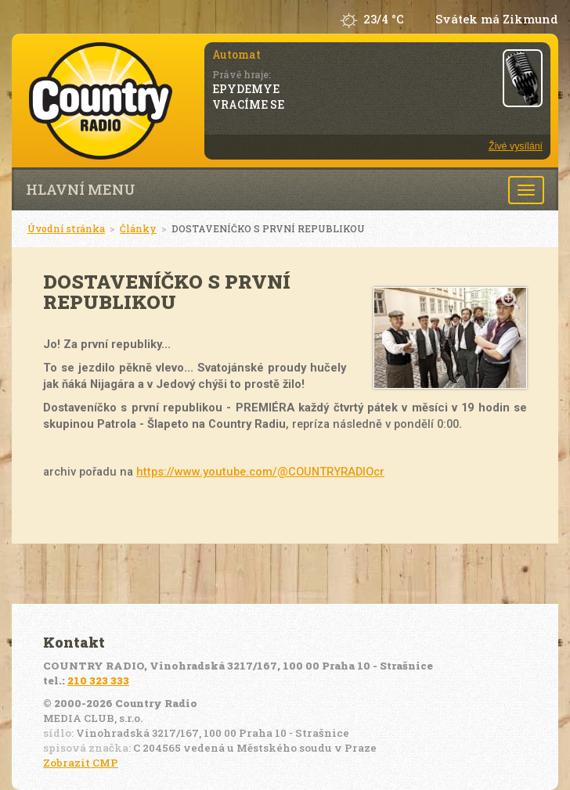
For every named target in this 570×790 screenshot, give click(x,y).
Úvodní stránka (66, 228)
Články (138, 228)
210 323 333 (98, 680)
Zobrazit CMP (80, 763)
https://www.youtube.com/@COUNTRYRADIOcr (260, 472)
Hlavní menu (80, 189)
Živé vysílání (516, 146)
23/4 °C (383, 19)
